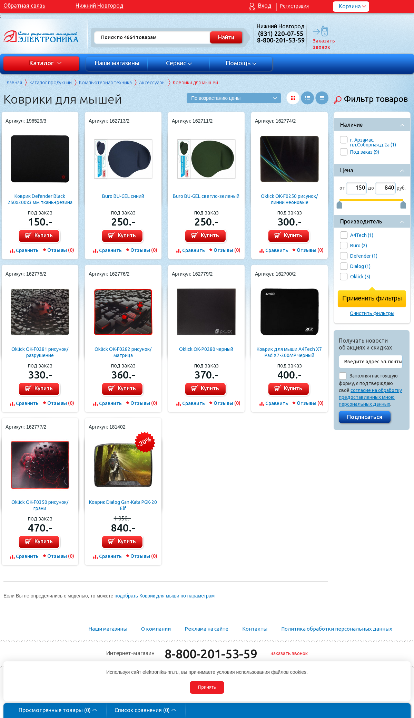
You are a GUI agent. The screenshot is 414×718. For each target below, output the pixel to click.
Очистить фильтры (372, 313)
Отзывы (60, 250)
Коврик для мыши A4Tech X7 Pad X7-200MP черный (289, 352)
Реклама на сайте (206, 629)
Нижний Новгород (100, 5)
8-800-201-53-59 (211, 654)
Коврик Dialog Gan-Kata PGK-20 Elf (123, 505)
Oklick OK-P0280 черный (206, 349)
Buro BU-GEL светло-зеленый (206, 196)
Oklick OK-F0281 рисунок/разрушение (39, 352)
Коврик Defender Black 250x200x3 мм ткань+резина (40, 199)
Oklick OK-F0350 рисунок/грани (39, 505)
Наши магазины (117, 62)
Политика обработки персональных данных (336, 629)
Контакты (254, 629)
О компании (156, 629)
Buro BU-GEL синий (123, 196)
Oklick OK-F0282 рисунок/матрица (123, 352)
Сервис (179, 62)
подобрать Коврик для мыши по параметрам (165, 596)
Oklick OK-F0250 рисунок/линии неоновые (289, 199)
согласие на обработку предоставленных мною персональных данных (370, 397)
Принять (207, 687)
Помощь (241, 62)
